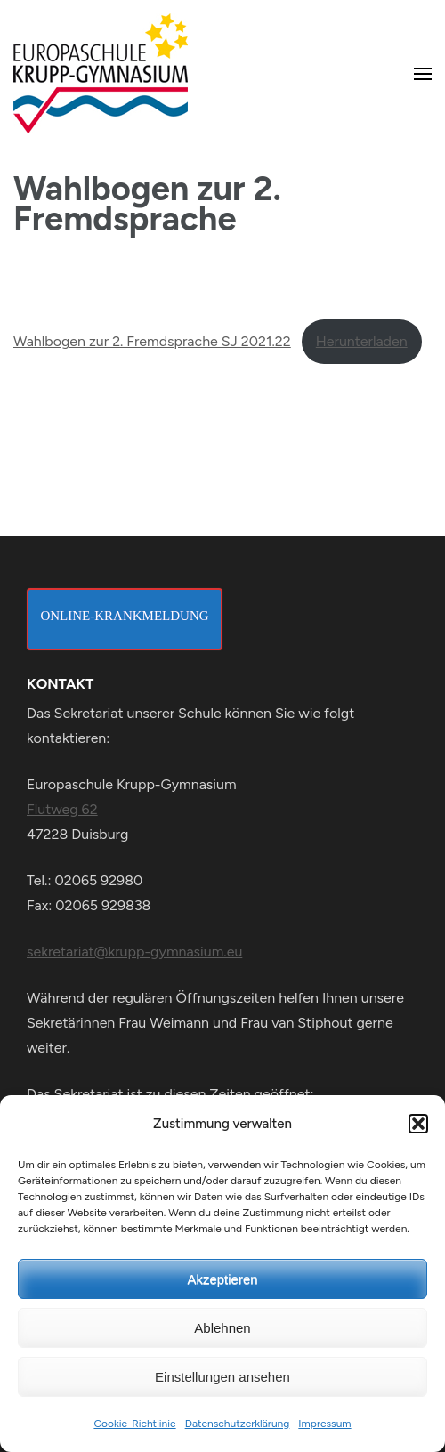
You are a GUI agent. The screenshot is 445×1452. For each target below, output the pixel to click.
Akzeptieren (222, 1279)
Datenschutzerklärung (237, 1423)
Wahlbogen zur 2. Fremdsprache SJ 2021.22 (152, 341)
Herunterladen (362, 341)
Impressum (324, 1423)
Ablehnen (222, 1327)
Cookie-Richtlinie (134, 1423)
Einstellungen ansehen (222, 1376)
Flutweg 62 (62, 809)
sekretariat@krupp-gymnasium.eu (134, 951)
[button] (418, 1124)
